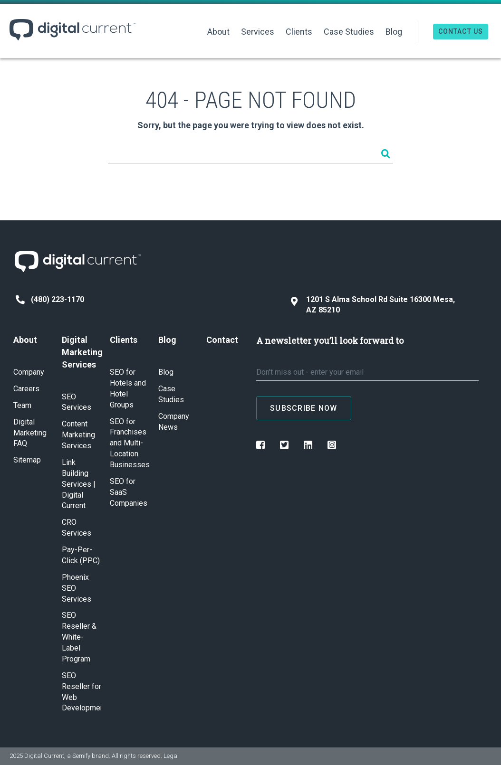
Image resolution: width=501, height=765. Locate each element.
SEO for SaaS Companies (128, 492)
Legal (171, 755)
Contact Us (460, 31)
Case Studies (349, 32)
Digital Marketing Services (82, 352)
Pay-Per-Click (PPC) (81, 555)
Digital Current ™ (72, 29)
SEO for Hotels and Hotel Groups (128, 388)
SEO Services (76, 402)
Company (28, 372)
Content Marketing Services (78, 434)
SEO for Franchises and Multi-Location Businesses (130, 443)
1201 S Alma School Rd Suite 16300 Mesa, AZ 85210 (373, 305)
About (218, 32)
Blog (393, 32)
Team (22, 405)
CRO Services (76, 528)
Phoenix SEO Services (76, 588)
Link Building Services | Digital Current (79, 484)
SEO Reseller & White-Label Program (79, 637)
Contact (222, 340)
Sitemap (27, 459)
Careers (26, 388)
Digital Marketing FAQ (30, 432)
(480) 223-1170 (50, 299)
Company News (173, 422)
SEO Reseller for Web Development (82, 692)
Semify (81, 755)
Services (257, 32)
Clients (299, 32)
